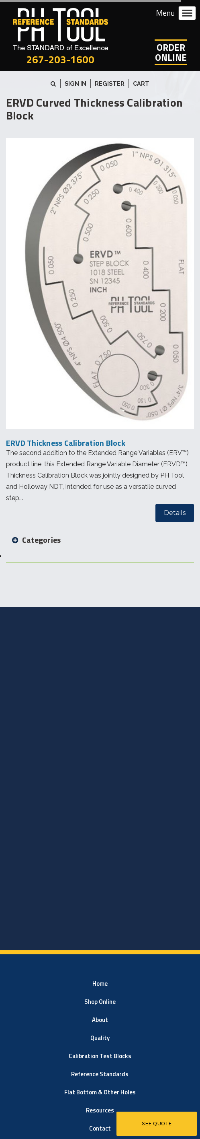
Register (109, 83)
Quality (100, 1037)
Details (175, 513)
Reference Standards (100, 1074)
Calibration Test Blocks (100, 1056)
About (100, 1019)
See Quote (157, 1123)
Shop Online (100, 1001)
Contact (100, 1128)
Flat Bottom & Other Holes (100, 1092)
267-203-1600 (60, 59)
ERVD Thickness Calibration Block (65, 443)
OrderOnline (171, 52)
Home (100, 983)
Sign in (75, 83)
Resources (100, 1110)
